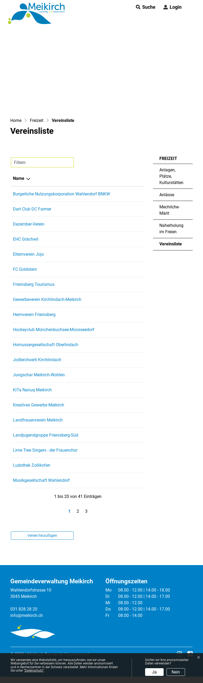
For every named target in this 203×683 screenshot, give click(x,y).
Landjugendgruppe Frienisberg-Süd (45, 435)
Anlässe (166, 194)
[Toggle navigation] (189, 7)
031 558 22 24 (129, 389)
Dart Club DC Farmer (32, 209)
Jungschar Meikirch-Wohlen (39, 374)
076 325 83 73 (129, 329)
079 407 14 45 (129, 254)
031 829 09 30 (129, 314)
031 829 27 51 (129, 420)
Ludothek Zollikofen (31, 465)
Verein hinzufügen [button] (42, 535)
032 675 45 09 (129, 344)
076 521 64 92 (129, 374)
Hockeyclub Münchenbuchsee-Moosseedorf (53, 329)
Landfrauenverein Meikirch (38, 420)
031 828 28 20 (23, 609)
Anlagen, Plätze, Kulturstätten (171, 176)
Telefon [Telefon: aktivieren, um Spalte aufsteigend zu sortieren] (123, 178)
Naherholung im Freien (171, 228)
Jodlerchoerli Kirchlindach (37, 359)
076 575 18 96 (129, 450)
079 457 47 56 (129, 239)
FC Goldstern (25, 269)
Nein (176, 672)
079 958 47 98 (129, 209)
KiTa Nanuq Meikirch (32, 389)
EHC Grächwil (25, 239)
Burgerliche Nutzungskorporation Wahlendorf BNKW (61, 193)
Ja (154, 672)
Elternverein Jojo (28, 254)
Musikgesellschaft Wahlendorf (41, 480)
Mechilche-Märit (169, 210)
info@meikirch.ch (26, 615)
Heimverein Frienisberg (34, 314)
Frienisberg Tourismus (33, 284)
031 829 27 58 (129, 359)
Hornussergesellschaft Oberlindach (45, 344)
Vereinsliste (175, 245)
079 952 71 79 (129, 224)
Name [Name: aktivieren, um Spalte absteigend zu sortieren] (18, 178)
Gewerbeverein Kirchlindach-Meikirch (47, 299)
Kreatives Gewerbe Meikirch (38, 404)
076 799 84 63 (129, 465)
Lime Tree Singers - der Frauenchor (45, 450)
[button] (144, 7)
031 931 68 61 (129, 269)
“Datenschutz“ (34, 670)
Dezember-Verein (28, 224)
